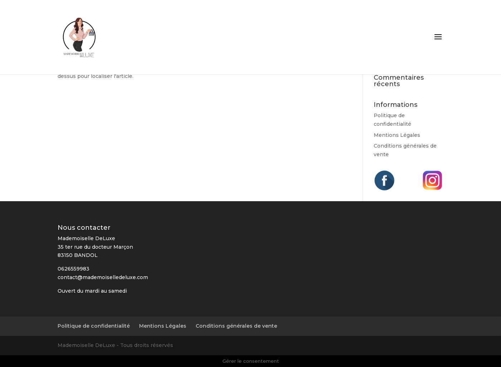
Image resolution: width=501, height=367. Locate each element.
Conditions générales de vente (236, 326)
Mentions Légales (397, 135)
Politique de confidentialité (94, 326)
